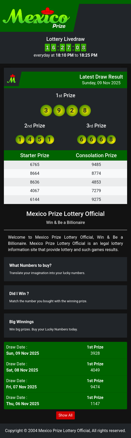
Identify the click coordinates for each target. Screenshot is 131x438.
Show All (65, 415)
